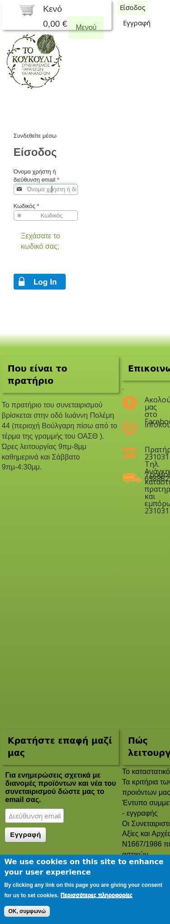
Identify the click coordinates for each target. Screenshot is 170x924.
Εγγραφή (137, 23)
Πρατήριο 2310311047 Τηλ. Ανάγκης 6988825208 (151, 453)
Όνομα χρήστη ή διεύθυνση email (36, 175)
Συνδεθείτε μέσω (35, 135)
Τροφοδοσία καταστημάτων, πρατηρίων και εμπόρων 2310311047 (151, 478)
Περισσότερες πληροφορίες (96, 895)
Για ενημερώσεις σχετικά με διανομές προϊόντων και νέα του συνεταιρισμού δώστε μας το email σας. (60, 787)
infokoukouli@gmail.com (151, 425)
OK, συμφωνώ (27, 911)
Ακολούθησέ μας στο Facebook (151, 403)
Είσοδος (133, 7)
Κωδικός (26, 206)
